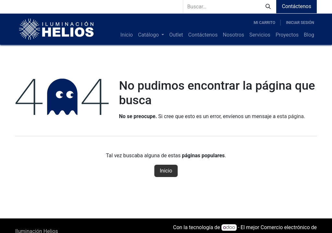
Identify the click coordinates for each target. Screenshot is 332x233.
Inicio (166, 171)
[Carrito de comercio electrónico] (264, 22)
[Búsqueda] (268, 6)
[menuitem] (126, 34)
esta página (290, 116)
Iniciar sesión (300, 22)
